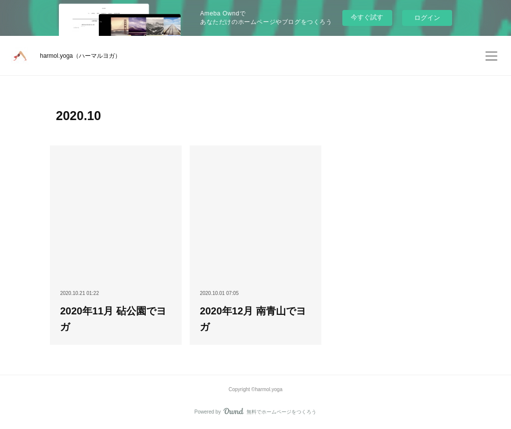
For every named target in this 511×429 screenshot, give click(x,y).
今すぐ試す (367, 17)
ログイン (427, 17)
